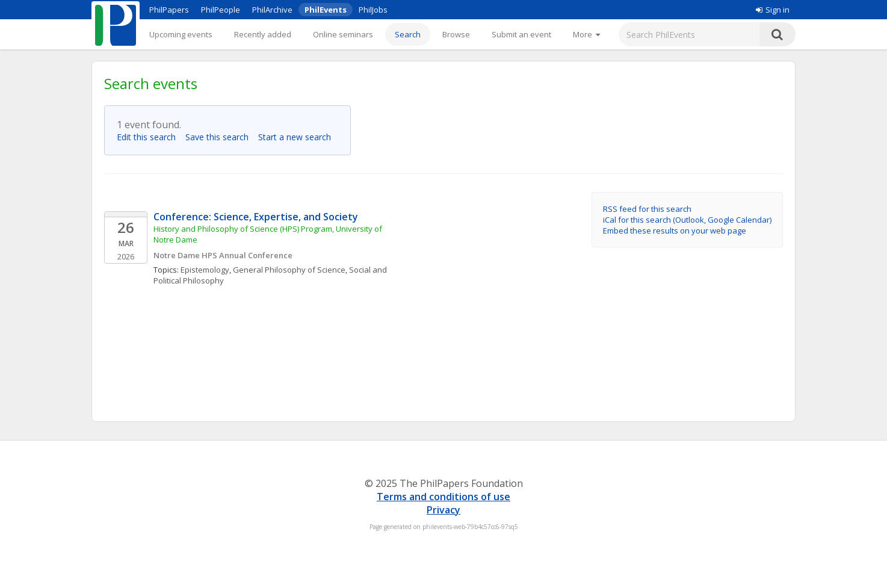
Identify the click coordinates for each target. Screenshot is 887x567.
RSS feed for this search (647, 208)
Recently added (262, 34)
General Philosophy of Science (289, 269)
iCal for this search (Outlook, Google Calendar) (687, 219)
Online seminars (343, 34)
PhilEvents (325, 9)
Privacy (443, 509)
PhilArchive (272, 9)
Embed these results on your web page (674, 230)
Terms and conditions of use (443, 496)
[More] (586, 34)
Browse (456, 34)
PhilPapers (169, 9)
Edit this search (150, 137)
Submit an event (521, 34)
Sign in (773, 9)
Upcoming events (180, 34)
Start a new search (298, 137)
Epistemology (205, 269)
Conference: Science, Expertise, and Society (255, 216)
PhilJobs (373, 9)
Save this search (220, 137)
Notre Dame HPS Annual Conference (222, 255)
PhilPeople (220, 9)
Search (408, 34)
